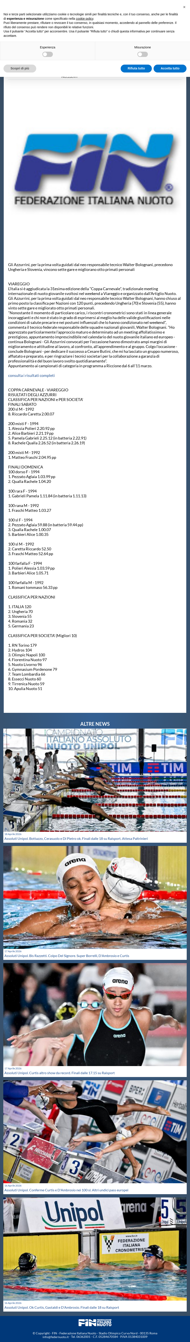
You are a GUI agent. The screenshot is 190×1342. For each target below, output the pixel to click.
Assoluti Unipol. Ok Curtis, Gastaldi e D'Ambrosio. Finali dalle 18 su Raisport (61, 1307)
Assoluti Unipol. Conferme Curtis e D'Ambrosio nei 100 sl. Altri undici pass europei (66, 1190)
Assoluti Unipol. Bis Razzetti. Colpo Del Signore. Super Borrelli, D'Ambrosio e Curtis (66, 956)
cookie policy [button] (84, 18)
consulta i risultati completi (31, 375)
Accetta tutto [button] (170, 68)
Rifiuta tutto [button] (136, 68)
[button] (184, 7)
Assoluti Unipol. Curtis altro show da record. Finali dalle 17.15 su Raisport (59, 1073)
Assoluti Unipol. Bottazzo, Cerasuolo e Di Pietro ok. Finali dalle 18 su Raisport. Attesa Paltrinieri (76, 838)
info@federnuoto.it (56, 1337)
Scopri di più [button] (20, 68)
